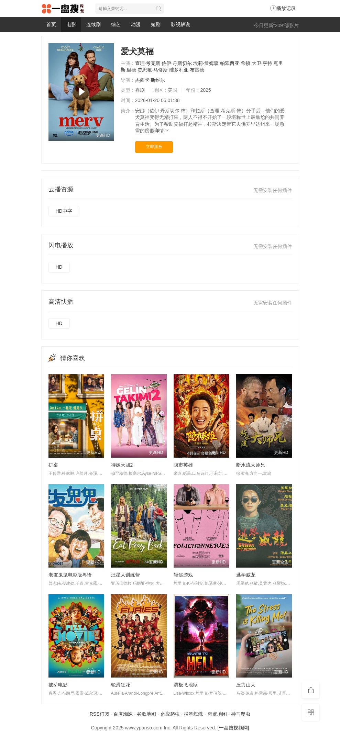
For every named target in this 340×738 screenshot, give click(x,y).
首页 (51, 24)
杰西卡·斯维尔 (150, 80)
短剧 (156, 24)
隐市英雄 (183, 465)
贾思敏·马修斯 (153, 69)
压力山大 (245, 684)
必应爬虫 (170, 714)
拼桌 (53, 465)
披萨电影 (58, 684)
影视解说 (180, 24)
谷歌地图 (146, 714)
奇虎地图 (217, 714)
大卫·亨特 (262, 63)
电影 (71, 24)
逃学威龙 (245, 575)
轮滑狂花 (120, 684)
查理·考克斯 (148, 63)
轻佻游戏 (183, 575)
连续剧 (93, 24)
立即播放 (154, 146)
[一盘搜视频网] (233, 727)
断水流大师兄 (250, 465)
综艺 (116, 24)
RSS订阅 (99, 714)
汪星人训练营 (125, 575)
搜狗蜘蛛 (193, 714)
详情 (161, 130)
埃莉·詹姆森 (206, 63)
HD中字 (64, 211)
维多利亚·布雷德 (186, 69)
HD (59, 267)
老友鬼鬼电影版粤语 (70, 575)
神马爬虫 (240, 714)
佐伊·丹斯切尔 (177, 63)
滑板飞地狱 (186, 684)
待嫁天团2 (122, 465)
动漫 (136, 24)
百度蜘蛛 (123, 714)
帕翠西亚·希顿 (235, 63)
